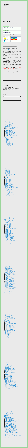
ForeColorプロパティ (7, 340)
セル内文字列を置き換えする (9, 279)
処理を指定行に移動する (8, 148)
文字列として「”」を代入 (8, 125)
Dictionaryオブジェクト (8, 374)
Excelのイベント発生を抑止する (9, 192)
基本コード (5, 129)
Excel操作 (5, 188)
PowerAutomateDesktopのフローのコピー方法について (12, 419)
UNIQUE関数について (7, 415)
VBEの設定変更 (7, 120)
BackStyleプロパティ (7, 333)
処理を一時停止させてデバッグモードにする (11, 135)
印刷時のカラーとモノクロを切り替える (10, 218)
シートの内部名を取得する (8, 217)
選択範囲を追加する (7, 229)
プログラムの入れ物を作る (8, 130)
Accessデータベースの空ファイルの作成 (10, 381)
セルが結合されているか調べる (9, 277)
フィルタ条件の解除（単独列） (9, 284)
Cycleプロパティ (7, 337)
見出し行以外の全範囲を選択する (9, 273)
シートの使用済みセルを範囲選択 (9, 238)
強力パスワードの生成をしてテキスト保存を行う (11, 431)
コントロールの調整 (7, 322)
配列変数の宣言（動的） (8, 180)
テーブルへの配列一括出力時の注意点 (10, 288)
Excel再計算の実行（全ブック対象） (10, 195)
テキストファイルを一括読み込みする (10, 372)
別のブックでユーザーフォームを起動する (10, 330)
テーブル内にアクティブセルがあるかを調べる (11, 287)
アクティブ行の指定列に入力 (9, 243)
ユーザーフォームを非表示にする (9, 326)
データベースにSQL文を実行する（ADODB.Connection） (12, 385)
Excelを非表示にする (7, 190)
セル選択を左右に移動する (8, 231)
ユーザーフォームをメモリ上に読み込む (10, 327)
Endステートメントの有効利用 (9, 137)
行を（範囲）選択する (8, 225)
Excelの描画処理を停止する (8, 193)
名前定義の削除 (7, 265)
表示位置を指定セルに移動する (9, 270)
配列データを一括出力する (8, 185)
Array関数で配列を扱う (8, 316)
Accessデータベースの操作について (9, 380)
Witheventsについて (7, 177)
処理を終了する (7, 136)
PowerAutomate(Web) (7, 438)
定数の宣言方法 (7, 176)
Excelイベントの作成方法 (8, 291)
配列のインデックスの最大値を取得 (9, 315)
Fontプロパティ (7, 339)
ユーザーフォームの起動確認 (9, 329)
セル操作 (5, 219)
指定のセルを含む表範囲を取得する (9, 236)
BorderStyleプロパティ (8, 335)
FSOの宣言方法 (7, 364)
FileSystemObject (6, 363)
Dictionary (5, 373)
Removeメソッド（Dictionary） (9, 378)
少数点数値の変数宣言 (8, 169)
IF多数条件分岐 (7, 139)
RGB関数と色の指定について (9, 293)
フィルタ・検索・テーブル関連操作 (9, 280)
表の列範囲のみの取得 (8, 267)
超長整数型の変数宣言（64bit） (9, 168)
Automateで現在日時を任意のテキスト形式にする (11, 429)
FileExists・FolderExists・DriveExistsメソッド (11, 369)
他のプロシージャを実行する (9, 131)
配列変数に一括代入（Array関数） (9, 184)
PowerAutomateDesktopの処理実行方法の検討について (12, 420)
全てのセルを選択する (8, 227)
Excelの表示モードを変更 (8, 189)
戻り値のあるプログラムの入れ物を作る (10, 133)
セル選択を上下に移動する (8, 230)
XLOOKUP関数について (7, 414)
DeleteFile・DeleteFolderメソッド (9, 368)
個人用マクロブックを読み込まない (9, 128)
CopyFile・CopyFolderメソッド (9, 366)
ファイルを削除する (7, 362)
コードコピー (6, 26)
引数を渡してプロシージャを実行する (10, 132)
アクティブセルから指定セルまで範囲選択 (10, 228)
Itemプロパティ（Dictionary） (9, 377)
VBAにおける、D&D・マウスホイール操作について (11, 127)
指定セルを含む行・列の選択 (9, 233)
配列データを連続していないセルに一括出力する (11, 187)
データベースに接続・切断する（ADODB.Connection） (12, 384)
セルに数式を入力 (7, 242)
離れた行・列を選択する (8, 226)
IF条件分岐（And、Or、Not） (9, 140)
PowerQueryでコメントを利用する (8, 411)
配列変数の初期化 (7, 182)
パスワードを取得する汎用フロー (9, 424)
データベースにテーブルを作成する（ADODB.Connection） (13, 386)
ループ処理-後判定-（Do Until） (9, 144)
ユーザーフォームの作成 (8, 321)
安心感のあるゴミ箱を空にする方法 (9, 423)
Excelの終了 (6, 196)
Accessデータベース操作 (7, 379)
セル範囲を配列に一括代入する (9, 183)
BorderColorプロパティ (8, 334)
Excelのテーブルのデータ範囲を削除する (10, 426)
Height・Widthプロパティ (8, 341)
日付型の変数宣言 (7, 171)
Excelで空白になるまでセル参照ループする (10, 427)
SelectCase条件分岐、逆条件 (9, 142)
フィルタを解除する (7, 282)
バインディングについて (8, 124)
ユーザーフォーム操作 (7, 320)
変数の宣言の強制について (8, 121)
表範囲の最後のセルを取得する (9, 237)
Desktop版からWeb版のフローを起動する (10, 421)
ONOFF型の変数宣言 (8, 173)
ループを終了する (7, 147)
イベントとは (6, 290)
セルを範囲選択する (7, 222)
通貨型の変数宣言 (7, 170)
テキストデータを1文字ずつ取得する (10, 318)
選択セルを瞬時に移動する (8, 232)
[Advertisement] (14, 14)
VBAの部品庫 (6, 4)
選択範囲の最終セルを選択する (9, 268)
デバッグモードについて (8, 122)
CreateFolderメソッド (8, 367)
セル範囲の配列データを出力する (9, 186)
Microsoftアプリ (6, 416)
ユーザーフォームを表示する (9, 325)
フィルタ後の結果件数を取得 (9, 286)
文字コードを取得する (8, 313)
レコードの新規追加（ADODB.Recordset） (10, 390)
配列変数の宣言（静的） (8, 179)
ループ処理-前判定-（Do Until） (9, 143)
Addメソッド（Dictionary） (8, 375)
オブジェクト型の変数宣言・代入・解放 (10, 174)
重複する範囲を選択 (7, 234)
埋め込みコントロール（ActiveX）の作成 (10, 323)
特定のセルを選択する (8, 235)
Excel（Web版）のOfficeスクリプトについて (10, 412)
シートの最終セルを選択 (8, 239)
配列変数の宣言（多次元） (8, 181)
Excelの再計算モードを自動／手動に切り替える (11, 194)
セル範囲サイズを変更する (8, 266)
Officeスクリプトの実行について (8, 413)
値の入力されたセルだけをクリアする (10, 245)
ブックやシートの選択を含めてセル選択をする (11, 271)
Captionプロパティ (7, 336)
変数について (6, 422)
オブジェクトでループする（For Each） (10, 146)
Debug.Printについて (7, 126)
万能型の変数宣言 (7, 175)
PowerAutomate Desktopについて (9, 418)
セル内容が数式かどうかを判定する (9, 278)
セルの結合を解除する (8, 276)
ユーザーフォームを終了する (9, 328)
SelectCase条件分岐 (7, 141)
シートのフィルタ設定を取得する (9, 281)
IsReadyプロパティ (7, 371)
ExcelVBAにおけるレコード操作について (10, 387)
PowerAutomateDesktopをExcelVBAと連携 (10, 425)
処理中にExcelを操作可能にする (9, 317)
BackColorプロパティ (8, 332)
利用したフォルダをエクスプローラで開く (10, 434)
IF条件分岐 (6, 138)
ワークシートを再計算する (8, 216)
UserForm (6, 324)
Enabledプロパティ (7, 338)
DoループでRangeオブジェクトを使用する (10, 274)
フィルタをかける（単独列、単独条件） (10, 283)
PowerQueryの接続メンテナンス (8, 410)
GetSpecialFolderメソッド (8, 370)
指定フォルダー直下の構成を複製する (10, 437)
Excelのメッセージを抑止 (8, 191)
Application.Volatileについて (8, 134)
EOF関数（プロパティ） (8, 319)
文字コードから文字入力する (9, 314)
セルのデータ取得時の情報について (9, 220)
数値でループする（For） (8, 145)
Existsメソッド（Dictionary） (9, 376)
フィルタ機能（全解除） (8, 285)
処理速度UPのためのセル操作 (9, 269)
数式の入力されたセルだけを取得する (10, 240)
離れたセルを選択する (8, 223)
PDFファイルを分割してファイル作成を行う (11, 430)
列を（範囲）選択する (8, 224)
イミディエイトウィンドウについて (9, 123)
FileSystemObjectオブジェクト (9, 365)
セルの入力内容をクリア (8, 244)
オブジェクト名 (7, 331)
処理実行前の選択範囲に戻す (9, 272)
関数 (4, 292)
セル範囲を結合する (7, 275)
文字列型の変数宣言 (7, 172)
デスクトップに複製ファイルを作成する (10, 428)
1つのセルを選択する (8, 221)
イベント (5, 289)
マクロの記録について (8, 119)
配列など (5, 178)
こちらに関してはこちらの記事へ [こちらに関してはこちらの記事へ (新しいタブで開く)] (7, 49)
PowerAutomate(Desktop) (7, 417)
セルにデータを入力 (7, 241)
